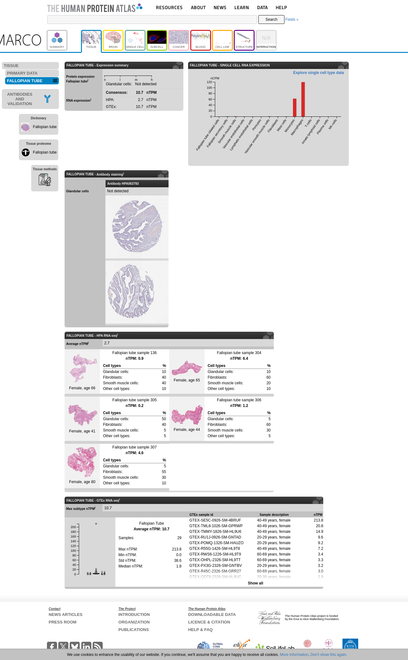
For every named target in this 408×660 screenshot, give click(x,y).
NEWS (220, 7)
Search (272, 19)
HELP (281, 7)
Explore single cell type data (318, 73)
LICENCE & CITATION (209, 622)
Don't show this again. (328, 654)
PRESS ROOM (63, 622)
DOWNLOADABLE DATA (212, 614)
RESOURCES (169, 7)
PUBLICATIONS (133, 629)
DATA (262, 7)
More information (294, 654)
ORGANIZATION (134, 622)
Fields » (291, 19)
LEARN (241, 7)
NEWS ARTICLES (66, 614)
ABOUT (198, 7)
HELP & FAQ (200, 629)
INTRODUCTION (134, 614)
